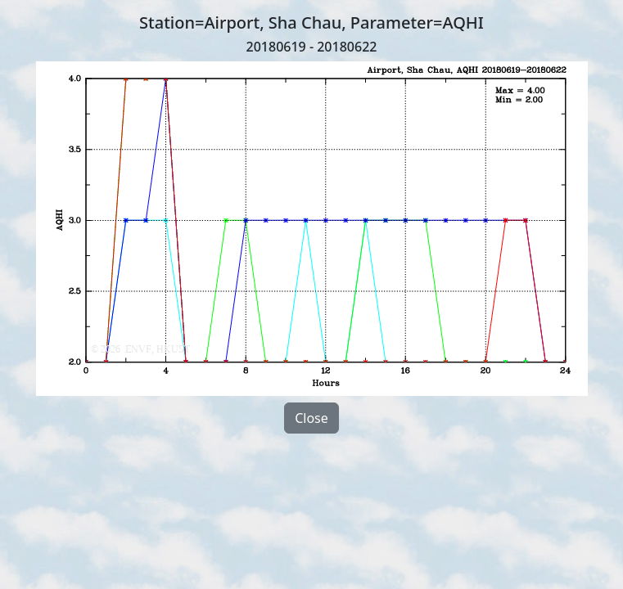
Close (311, 418)
